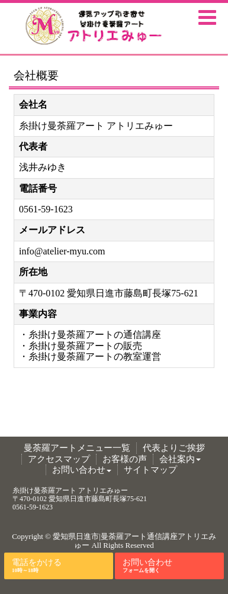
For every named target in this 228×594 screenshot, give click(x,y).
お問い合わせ (81, 469)
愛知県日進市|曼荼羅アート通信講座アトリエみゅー (134, 541)
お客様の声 (124, 459)
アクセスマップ (59, 459)
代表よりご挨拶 (174, 448)
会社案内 (180, 459)
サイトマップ (150, 469)
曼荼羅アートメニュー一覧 (77, 448)
